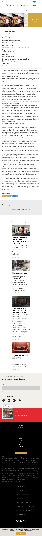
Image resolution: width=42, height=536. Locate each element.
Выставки (21, 438)
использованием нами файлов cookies (32, 529)
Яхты (21, 440)
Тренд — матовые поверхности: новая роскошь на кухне (19, 310)
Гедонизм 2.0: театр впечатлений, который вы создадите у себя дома (21, 240)
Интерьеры (21, 427)
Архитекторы (21, 431)
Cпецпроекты (21, 448)
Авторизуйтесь (15, 209)
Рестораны (21, 444)
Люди (21, 436)
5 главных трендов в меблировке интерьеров (20, 357)
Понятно (21, 533)
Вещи (21, 434)
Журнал (21, 446)
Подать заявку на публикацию (21, 502)
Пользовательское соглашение (21, 506)
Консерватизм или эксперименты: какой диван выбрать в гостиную (20, 276)
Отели (21, 442)
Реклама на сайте (21, 490)
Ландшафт (21, 429)
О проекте (21, 486)
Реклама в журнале (21, 494)
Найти (35, 1)
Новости (21, 425)
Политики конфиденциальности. (26, 530)
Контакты (21, 498)
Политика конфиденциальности (21, 510)
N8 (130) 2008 (7, 66)
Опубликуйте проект (21, 452)
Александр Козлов (9, 47)
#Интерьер (16, 257)
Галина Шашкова (22, 47)
